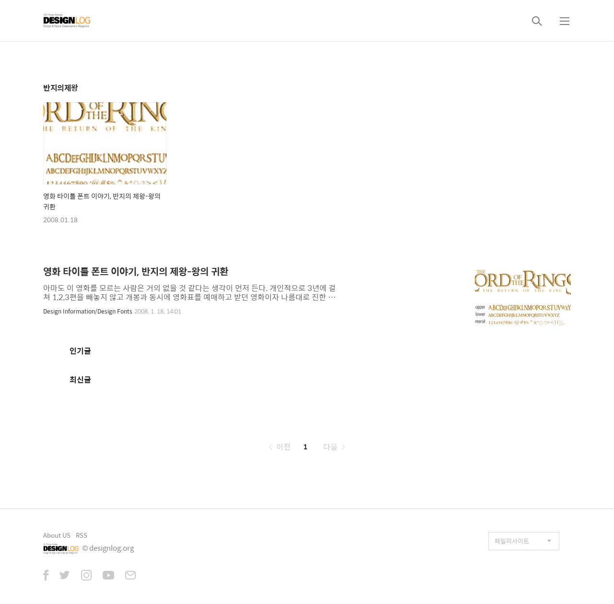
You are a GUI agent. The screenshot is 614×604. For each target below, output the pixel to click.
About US (57, 535)
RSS (81, 535)
